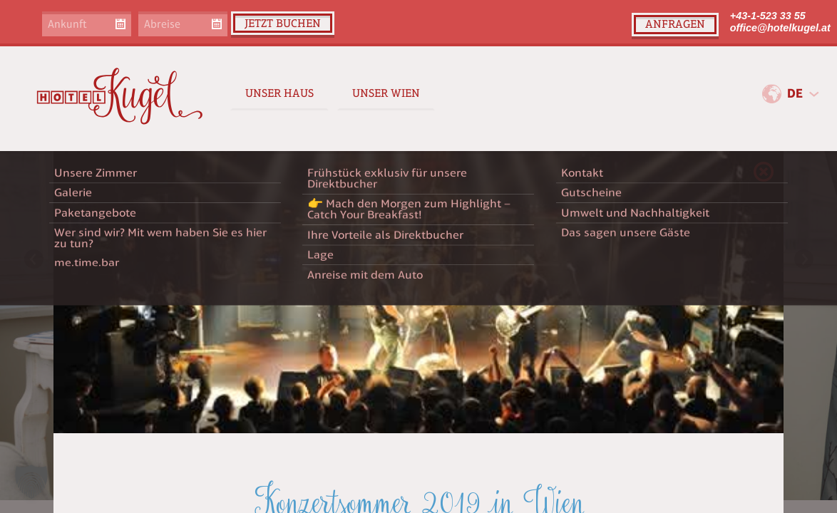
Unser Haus (279, 93)
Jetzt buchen (283, 23)
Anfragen (675, 24)
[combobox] (802, 94)
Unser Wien (386, 93)
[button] (31, 481)
